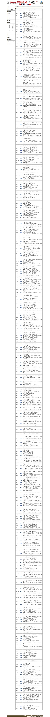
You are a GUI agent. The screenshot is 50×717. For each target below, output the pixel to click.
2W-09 (21, 178)
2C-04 (21, 648)
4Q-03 (21, 319)
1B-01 (21, 292)
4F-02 (21, 52)
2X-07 (21, 518)
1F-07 (21, 532)
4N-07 (21, 402)
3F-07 (21, 98)
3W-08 (21, 351)
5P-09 (21, 425)
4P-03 (21, 423)
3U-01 (21, 253)
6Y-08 (21, 226)
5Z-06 (21, 473)
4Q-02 (21, 510)
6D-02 (21, 46)
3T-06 (21, 357)
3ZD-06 (21, 337)
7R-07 (21, 105)
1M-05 (21, 81)
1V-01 (21, 601)
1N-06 (21, 184)
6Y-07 (21, 313)
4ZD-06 (21, 666)
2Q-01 (21, 413)
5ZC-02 (21, 296)
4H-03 (21, 451)
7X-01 (21, 610)
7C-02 (21, 629)
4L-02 (21, 197)
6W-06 (21, 186)
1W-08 (21, 175)
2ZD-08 (21, 475)
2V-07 (21, 642)
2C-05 (21, 317)
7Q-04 (21, 150)
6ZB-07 (21, 653)
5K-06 (21, 160)
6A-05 (21, 347)
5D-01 (21, 273)
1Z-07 (21, 487)
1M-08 (21, 638)
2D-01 (21, 632)
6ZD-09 (21, 384)
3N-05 (21, 400)
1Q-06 (21, 655)
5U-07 (21, 63)
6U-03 (21, 582)
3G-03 (21, 468)
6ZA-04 (21, 169)
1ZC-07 (21, 657)
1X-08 (21, 188)
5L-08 (21, 61)
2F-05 (21, 617)
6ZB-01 (21, 465)
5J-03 (21, 576)
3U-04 (21, 640)
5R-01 (21, 43)
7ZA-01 (21, 395)
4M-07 (21, 127)
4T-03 (21, 269)
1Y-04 (21, 355)
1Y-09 (21, 681)
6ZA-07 (21, 559)
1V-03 (21, 391)
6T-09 (21, 124)
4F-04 (21, 695)
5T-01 (21, 362)
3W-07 (21, 349)
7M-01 (21, 664)
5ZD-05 (21, 341)
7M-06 (21, 706)
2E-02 (21, 393)
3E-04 (21, 255)
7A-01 (21, 31)
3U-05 (21, 619)
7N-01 (21, 211)
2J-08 (21, 217)
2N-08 (21, 525)
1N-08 (21, 148)
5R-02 (21, 683)
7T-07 (21, 271)
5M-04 (21, 29)
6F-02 (21, 550)
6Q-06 (21, 381)
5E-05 (21, 545)
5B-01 (21, 215)
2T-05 (21, 248)
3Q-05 (21, 503)
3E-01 (21, 15)
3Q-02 (21, 500)
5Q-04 (21, 688)
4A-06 (21, 377)
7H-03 (21, 497)
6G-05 (21, 701)
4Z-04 (21, 315)
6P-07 (21, 404)
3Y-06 (21, 307)
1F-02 (21, 213)
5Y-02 (21, 420)
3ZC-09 (21, 70)
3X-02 (21, 279)
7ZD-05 (21, 112)
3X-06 (21, 285)
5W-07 (21, 445)
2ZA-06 (21, 672)
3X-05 (21, 283)
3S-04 (21, 299)
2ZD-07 (21, 459)
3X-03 (21, 281)
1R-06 (21, 407)
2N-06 (21, 103)
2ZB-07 (21, 397)
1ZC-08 (21, 17)
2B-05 (21, 135)
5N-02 (21, 79)
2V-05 (21, 76)
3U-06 (21, 588)
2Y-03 (21, 85)
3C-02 (21, 139)
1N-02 (21, 490)
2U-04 (21, 438)
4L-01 (21, 194)
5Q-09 (21, 416)
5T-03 (21, 365)
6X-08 (21, 162)
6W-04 (21, 203)
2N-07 (21, 523)
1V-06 (21, 117)
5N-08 (21, 91)
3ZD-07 (21, 339)
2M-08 (21, 199)
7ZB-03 (21, 568)
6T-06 (21, 540)
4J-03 (21, 328)
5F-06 (21, 223)
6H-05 (21, 535)
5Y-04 (21, 543)
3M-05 (21, 604)
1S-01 (21, 674)
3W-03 (21, 442)
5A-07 (21, 261)
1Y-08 (21, 303)
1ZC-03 (21, 553)
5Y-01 (21, 325)
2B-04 (21, 133)
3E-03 (21, 369)
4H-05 (21, 482)
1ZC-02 (21, 68)
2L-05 (21, 24)
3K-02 (21, 207)
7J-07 (21, 289)
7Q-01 (21, 690)
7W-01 (21, 708)
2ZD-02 (21, 335)
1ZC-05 (21, 636)
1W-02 (21, 323)
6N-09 (21, 699)
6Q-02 (21, 516)
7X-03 (21, 612)
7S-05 (21, 219)
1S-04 (21, 243)
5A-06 (21, 37)
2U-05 (21, 386)
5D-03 (21, 275)
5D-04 (21, 141)
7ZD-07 (21, 484)
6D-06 (21, 131)
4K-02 (21, 230)
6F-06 (21, 232)
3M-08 (21, 152)
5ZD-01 (21, 26)
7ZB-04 (21, 158)
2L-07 (21, 241)
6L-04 (21, 670)
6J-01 (21, 453)
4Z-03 (21, 477)
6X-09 (21, 13)
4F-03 (21, 55)
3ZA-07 (21, 480)
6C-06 (21, 265)
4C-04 (21, 627)
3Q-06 (21, 505)
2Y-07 (21, 305)
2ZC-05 (21, 333)
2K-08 (21, 205)
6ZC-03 (21, 263)
